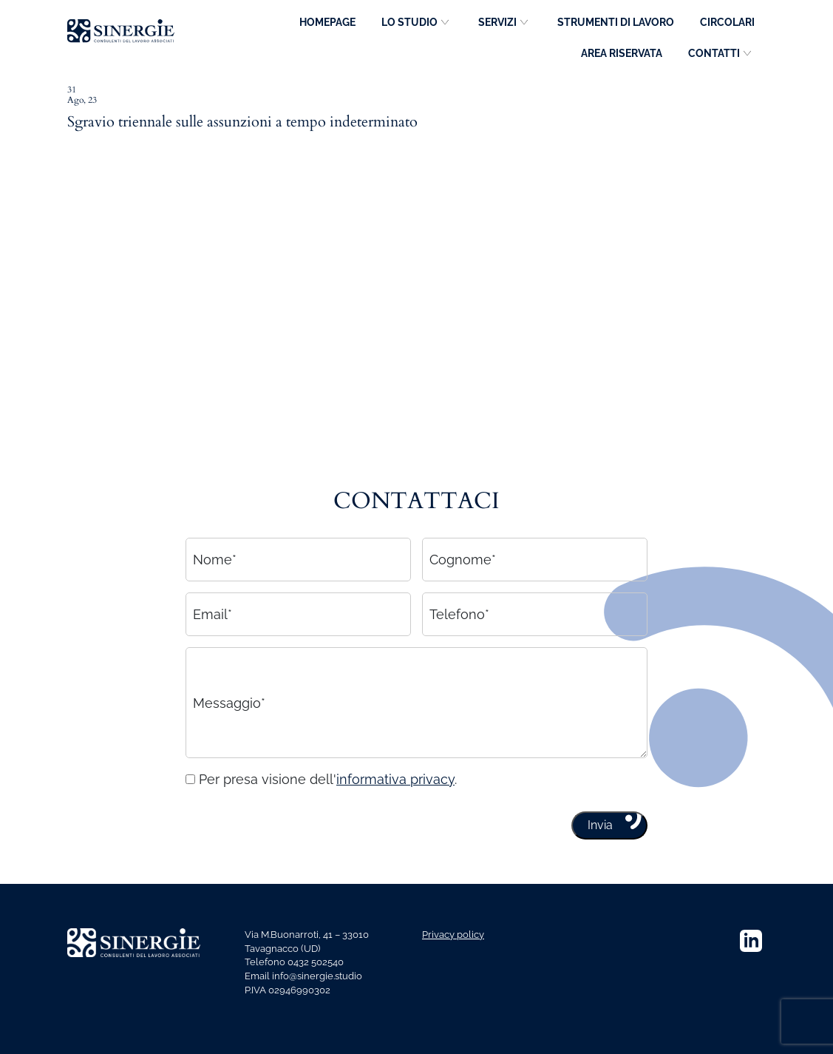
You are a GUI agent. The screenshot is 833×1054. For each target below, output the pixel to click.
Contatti (714, 53)
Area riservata (621, 53)
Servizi (497, 22)
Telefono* (459, 618)
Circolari (727, 22)
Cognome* (462, 563)
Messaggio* (229, 707)
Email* (212, 618)
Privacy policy (453, 934)
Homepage (327, 22)
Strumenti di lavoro (615, 22)
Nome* (215, 563)
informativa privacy (395, 783)
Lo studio (409, 22)
